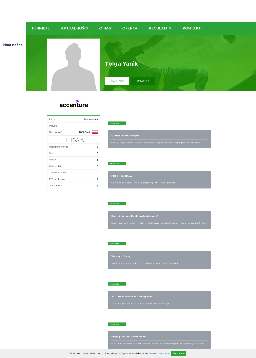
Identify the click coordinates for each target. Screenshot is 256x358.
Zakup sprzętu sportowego (161, 258)
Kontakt (192, 28)
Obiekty (123, 256)
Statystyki (142, 80)
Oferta (129, 28)
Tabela (89, 256)
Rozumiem (179, 353)
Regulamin (160, 28)
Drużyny (90, 259)
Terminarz (91, 253)
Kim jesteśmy (126, 249)
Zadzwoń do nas (177, 227)
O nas (105, 28)
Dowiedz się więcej (159, 353)
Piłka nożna (13, 45)
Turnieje (40, 28)
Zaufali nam (126, 253)
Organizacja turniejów (166, 253)
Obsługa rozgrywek (130, 259)
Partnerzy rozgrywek (140, 284)
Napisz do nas (235, 227)
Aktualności (74, 28)
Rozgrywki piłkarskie (165, 249)
